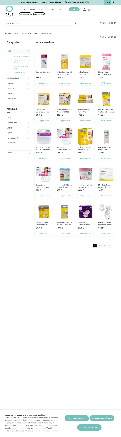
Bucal (9, 93)
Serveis (32, 9)
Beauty (10, 83)
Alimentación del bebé (21, 56)
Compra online (25, 14)
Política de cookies (50, 431)
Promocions (74, 9)
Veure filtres (108, 23)
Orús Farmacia (13, 33)
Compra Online (26, 33)
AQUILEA (10, 118)
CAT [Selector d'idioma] (107, 2)
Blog (41, 9)
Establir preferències (102, 418)
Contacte (61, 9)
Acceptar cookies (76, 418)
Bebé (35, 33)
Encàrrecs (50, 9)
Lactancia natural (45, 33)
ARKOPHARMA (12, 123)
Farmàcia (21, 9)
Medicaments (39, 14)
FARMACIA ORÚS (13, 138)
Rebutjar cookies (89, 427)
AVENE (9, 128)
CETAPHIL (10, 133)
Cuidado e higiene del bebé (21, 67)
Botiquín (10, 88)
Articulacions (13, 78)
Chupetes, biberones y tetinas (21, 61)
